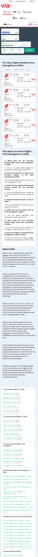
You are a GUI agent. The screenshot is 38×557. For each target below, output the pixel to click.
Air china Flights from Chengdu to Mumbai (17, 523)
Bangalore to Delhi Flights (12, 398)
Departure (4, 43)
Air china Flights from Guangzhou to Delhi (17, 547)
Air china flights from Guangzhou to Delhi (17, 476)
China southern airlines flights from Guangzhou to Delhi (15, 497)
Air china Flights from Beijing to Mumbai (16, 526)
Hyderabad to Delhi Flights (12, 402)
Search (29, 50)
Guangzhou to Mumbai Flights (13, 450)
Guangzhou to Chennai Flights (13, 461)
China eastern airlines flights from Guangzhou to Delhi (14, 493)
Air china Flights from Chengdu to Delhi (16, 521)
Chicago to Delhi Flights (11, 434)
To (3, 37)
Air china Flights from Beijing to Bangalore (17, 538)
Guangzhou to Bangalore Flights (14, 458)
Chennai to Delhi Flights (11, 411)
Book (34, 79)
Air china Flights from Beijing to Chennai (16, 541)
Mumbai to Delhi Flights (11, 393)
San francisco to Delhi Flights (13, 429)
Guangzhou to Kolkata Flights (13, 454)
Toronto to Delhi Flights (11, 421)
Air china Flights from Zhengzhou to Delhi (17, 535)
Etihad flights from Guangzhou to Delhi (16, 504)
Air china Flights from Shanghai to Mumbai (17, 532)
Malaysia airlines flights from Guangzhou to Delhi (18, 511)
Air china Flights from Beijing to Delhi (15, 529)
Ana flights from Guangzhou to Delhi (15, 479)
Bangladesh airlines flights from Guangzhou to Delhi (17, 483)
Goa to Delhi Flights (10, 406)
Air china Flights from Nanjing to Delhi (16, 544)
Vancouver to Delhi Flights (12, 425)
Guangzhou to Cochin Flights (12, 466)
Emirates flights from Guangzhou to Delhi (17, 501)
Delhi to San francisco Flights (13, 555)
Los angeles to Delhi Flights (12, 438)
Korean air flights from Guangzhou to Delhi (18, 507)
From (3, 30)
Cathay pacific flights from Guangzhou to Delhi (17, 488)
